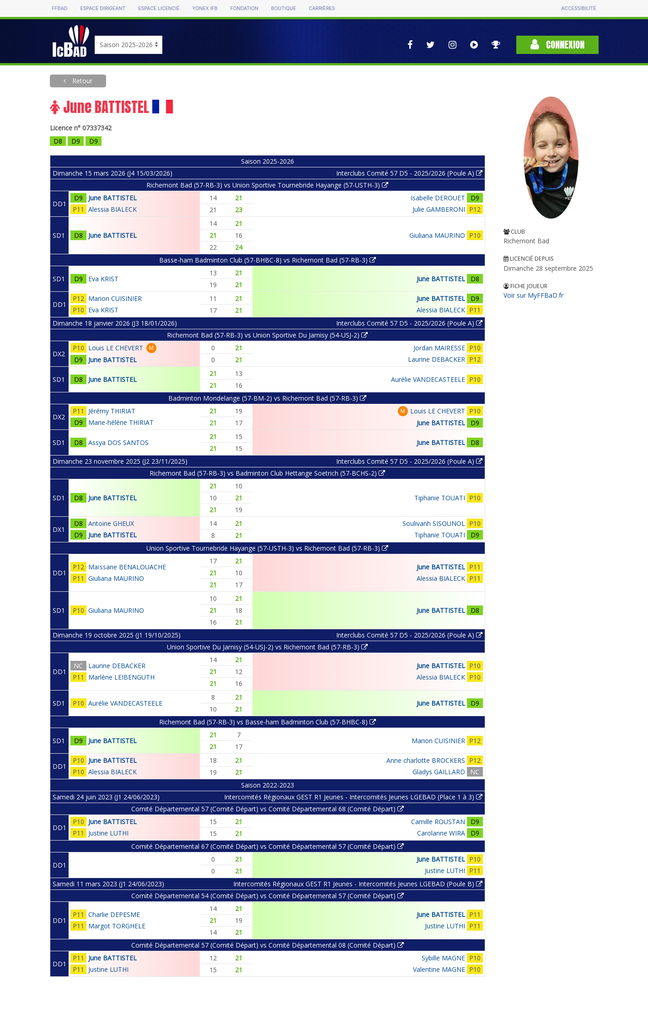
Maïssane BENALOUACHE (127, 567)
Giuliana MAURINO (437, 235)
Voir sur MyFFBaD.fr (533, 295)
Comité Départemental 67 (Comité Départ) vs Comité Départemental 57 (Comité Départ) (267, 846)
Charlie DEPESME (114, 914)
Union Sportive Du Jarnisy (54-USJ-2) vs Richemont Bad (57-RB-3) (267, 647)
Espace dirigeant (102, 8)
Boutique (283, 8)
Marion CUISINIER (115, 298)
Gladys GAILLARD (438, 771)
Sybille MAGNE (443, 958)
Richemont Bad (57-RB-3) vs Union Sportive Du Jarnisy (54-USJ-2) (267, 335)
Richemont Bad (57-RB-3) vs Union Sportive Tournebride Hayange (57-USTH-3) (267, 185)
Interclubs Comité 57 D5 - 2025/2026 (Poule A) (409, 173)
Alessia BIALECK (112, 209)
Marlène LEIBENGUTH (121, 677)
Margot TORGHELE (116, 926)
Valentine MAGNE (439, 969)
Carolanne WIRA (441, 833)
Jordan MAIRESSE (439, 347)
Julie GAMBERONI (438, 209)
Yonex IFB (205, 8)
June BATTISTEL (112, 197)
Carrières (322, 8)
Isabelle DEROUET (438, 197)
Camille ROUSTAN (438, 821)
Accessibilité (578, 8)
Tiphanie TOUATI (439, 497)
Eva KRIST (103, 278)
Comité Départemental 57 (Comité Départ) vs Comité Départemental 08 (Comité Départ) (267, 945)
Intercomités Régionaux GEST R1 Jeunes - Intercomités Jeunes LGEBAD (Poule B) (357, 883)
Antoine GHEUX (111, 523)
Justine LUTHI (108, 833)
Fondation (244, 8)
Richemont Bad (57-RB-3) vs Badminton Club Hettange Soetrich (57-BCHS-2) (267, 473)
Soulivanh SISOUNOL (433, 523)
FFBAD (59, 8)
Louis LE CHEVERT (115, 347)
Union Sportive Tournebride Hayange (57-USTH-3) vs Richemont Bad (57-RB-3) (267, 548)
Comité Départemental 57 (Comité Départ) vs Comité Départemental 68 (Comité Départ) (267, 808)
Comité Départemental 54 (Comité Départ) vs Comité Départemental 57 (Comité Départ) (267, 895)
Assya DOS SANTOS (118, 442)
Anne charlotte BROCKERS (425, 760)
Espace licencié (158, 8)
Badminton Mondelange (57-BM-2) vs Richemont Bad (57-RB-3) (267, 398)
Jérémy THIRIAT (111, 411)
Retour (81, 80)
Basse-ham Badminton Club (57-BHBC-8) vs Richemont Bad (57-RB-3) (267, 260)
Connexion (557, 45)
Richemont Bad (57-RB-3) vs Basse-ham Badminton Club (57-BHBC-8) (267, 722)
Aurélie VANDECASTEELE (428, 379)
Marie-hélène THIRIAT (121, 422)
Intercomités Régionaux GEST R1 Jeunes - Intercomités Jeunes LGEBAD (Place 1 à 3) (353, 797)
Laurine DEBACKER (436, 359)
